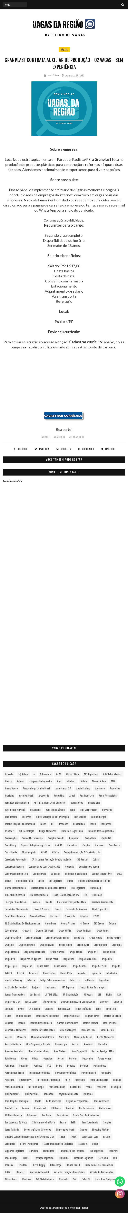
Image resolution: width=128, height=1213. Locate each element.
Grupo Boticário (13, 937)
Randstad (48, 1094)
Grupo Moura (76, 952)
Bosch (43, 824)
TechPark (113, 1150)
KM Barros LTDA (12, 1001)
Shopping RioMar (100, 1129)
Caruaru (99, 845)
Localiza (49, 1008)
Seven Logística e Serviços (37, 1129)
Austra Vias (94, 802)
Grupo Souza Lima (88, 959)
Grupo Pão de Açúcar (30, 959)
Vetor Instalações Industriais (69, 1172)
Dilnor (70, 880)
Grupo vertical (99, 966)
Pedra (59, 1065)
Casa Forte (114, 845)
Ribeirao (70, 1108)
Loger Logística (83, 1008)
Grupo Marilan (12, 952)
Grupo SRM (107, 959)
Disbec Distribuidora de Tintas (94, 880)
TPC (115, 1158)
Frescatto (70, 916)
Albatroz (71, 781)
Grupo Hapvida (47, 944)
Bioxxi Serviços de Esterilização (52, 816)
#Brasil (46, 437)
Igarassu (96, 973)
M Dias (8, 1015)
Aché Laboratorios (112, 774)
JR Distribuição (70, 994)
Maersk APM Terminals (47, 1015)
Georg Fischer (68, 923)
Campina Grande (56, 838)
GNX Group (99, 923)
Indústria (89, 980)
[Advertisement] (64, 383)
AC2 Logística (91, 774)
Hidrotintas (49, 973)
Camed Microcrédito (32, 838)
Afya (59, 781)
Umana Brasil (73, 1165)
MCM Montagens (68, 1030)
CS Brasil (55, 873)
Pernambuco (99, 1065)
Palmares (9, 1065)
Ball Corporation (88, 809)
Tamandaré (48, 1150)
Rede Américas (53, 1101)
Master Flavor (110, 1023)
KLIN (119, 994)
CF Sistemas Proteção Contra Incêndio (51, 859)
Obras (24, 1058)
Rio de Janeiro (86, 1108)
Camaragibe (11, 838)
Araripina (9, 795)
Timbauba (64, 1158)
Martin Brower (90, 1023)
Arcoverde (44, 795)
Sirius (62, 1136)
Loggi (98, 1008)
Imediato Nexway (13, 980)
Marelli (21, 1023)
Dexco (41, 880)
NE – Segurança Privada (38, 1044)
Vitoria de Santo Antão (102, 1172)
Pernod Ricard (88, 1072)
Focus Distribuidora (15, 916)
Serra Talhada (12, 1129)
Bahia (72, 809)
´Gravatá (9, 774)
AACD (58, 774)
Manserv (9, 1023)
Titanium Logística (83, 1158)
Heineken (33, 973)
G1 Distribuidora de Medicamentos (22, 923)
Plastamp (80, 1079)
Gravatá (26, 930)
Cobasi (96, 859)
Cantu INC (106, 838)
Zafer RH (85, 1179)
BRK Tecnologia (26, 831)
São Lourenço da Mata (43, 1122)
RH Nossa (56, 1108)
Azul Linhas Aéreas (55, 809)
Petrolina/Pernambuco (48, 1079)
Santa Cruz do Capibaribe (86, 1115)
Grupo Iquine (65, 944)
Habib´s (8, 973)
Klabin (109, 994)
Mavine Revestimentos (43, 1030)
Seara (63, 1122)
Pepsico (71, 1065)
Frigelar (84, 916)
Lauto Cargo (31, 1001)
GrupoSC (116, 966)
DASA (119, 873)
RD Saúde (88, 1094)
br (52, 824)
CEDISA (55, 852)
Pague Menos (104, 1058)
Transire (9, 1165)
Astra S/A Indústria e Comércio (50, 802)
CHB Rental (82, 859)
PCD (49, 1065)
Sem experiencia (90, 1122)
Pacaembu (87, 1058)
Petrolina (9, 1079)
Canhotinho (90, 838)
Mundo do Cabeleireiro (42, 1037)
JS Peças (88, 994)
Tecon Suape (11, 1158)
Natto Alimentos (105, 1037)
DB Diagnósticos (24, 880)
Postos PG (75, 1087)
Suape (95, 1143)
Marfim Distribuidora (41, 1023)
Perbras (84, 1065)
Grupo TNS (27, 966)
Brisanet (9, 831)
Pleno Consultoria (99, 1079)
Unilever (21, 1172)
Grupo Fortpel (114, 937)
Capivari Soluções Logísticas (35, 845)
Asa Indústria (87, 795)
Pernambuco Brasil (14, 1072)
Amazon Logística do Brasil (36, 788)
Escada (48, 902)
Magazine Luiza (72, 1015)
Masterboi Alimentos (15, 1030)
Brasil (64, 49)
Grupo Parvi (52, 959)
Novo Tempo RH (79, 1051)
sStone (106, 1136)
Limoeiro (104, 1001)
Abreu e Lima (72, 774)
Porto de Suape (36, 1087)
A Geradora (45, 774)
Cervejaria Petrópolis (16, 859)
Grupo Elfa (79, 937)
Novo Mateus (60, 1051)
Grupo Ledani (100, 944)
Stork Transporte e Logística (58, 1143)
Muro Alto (64, 1037)
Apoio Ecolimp (83, 788)
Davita (8, 880)
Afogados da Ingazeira (40, 781)
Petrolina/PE (25, 1079)
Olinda (35, 1058)
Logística (111, 1008)
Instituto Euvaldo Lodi (16, 987)
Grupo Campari (33, 937)
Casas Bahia (11, 852)
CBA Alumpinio (29, 852)
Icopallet (82, 973)
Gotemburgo (11, 930)
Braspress (106, 824)
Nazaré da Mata (13, 1044)
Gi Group (84, 923)
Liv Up (21, 1008)
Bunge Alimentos (47, 831)
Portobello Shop (57, 1087)
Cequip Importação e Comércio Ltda (82, 852)
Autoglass (35, 809)
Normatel (88, 1044)
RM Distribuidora (13, 1115)
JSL (99, 994)
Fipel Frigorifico (100, 909)
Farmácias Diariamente (17, 909)
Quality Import (12, 1094)
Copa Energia (39, 873)
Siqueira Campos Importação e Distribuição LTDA (29, 1136)
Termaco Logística (44, 1158)
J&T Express (67, 987)
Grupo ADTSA (65, 930)
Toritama (103, 1158)
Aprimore (100, 788)
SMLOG (73, 1136)
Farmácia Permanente (102, 902)
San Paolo (46, 1115)
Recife (38, 1101)
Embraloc (97, 895)
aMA (113, 781)
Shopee (83, 1129)
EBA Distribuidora (39, 895)
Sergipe (107, 1122)
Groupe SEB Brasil (44, 930)
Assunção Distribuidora (17, 802)
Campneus (74, 838)
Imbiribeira (111, 973)
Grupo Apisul (103, 930)
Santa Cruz (62, 1115)
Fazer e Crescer (42, 909)
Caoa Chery (10, 845)
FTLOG (96, 916)
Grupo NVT (93, 952)
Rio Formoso (105, 1108)
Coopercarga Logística (16, 873)
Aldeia (84, 781)
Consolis (69, 866)
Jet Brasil (35, 994)
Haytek (20, 973)
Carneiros (72, 845)
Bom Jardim (80, 816)
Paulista (38, 1065)
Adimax (20, 781)
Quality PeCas (32, 1094)
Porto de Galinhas (14, 1087)
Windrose (26, 1179)
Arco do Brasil (26, 795)
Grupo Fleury (95, 937)
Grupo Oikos (109, 952)
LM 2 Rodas (34, 1008)
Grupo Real (68, 959)
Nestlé (75, 1044)
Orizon (61, 1058)
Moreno (8, 1037)
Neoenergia (61, 1044)
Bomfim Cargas (98, 816)
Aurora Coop (77, 802)
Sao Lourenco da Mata (16, 1122)
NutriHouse (10, 1058)
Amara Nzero (11, 788)
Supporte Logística (14, 1150)
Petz (67, 1079)
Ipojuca (36, 987)
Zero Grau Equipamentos (107, 1179)
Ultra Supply (39, 1165)
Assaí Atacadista (108, 795)
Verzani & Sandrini (39, 1172)
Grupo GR (9, 944)
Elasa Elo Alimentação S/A (66, 895)
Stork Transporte (29, 1143)
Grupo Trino (43, 966)
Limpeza (118, 1001)
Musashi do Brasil (83, 1037)
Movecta (21, 1037)
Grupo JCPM (83, 944)
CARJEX (58, 845)
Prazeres (101, 1087)
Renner (25, 1108)
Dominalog (95, 888)
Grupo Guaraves (27, 944)
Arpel (72, 795)
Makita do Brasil (112, 1015)
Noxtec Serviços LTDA (103, 1051)
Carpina (86, 845)
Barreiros (107, 809)
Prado (89, 1087)
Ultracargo (55, 1165)
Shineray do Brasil (65, 1129)
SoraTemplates (59, 1207)
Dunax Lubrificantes (15, 895)
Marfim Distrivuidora (67, 1023)
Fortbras (55, 916)
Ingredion (104, 980)
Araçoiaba (115, 788)
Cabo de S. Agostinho (72, 831)
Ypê (74, 1179)
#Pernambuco (76, 437)
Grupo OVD (10, 959)
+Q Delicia (23, 774)
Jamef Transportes (15, 994)
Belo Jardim (11, 816)
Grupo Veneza (80, 966)
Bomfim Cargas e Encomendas (20, 824)
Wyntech (63, 1179)
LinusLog (9, 1008)
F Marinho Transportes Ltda (71, 902)
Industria (75, 980)
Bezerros (26, 816)
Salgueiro (32, 1115)
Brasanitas (79, 824)
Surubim (33, 1150)
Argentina (59, 795)
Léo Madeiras (49, 1001)
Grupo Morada (57, 952)
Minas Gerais (107, 1030)
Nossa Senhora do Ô (39, 1051)
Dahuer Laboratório (102, 873)
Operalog (47, 1058)
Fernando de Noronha (76, 909)
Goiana (112, 923)
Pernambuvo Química (65, 1072)
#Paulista (59, 437)
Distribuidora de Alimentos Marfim (48, 888)
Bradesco (63, 824)
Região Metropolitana (77, 1101)
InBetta (31, 980)
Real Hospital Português (17, 1101)
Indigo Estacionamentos (52, 980)
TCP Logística (97, 1150)
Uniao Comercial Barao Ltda (99, 1165)
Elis (85, 895)
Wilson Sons (11, 1179)
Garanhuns (50, 923)
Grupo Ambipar (84, 930)
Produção (116, 1087)
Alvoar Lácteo (99, 781)
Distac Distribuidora (15, 888)
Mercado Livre (88, 1030)
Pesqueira (106, 1072)
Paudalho (24, 1065)
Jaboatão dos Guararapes (92, 987)
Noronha (102, 1044)
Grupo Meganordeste (34, 952)
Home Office (66, 973)
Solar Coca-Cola (90, 1136)
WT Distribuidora (45, 1179)
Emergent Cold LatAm (16, 902)
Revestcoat (40, 1108)
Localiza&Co (64, 1008)
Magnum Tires (92, 1015)
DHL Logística (55, 880)
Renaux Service (101, 1101)
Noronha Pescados (14, 1051)
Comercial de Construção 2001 (44, 866)
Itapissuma (50, 987)
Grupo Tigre (11, 966)
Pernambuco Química (39, 1072)
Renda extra (11, 1108)
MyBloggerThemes (79, 1207)
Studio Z (82, 1143)
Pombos (117, 1079)
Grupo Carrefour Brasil (57, 937)
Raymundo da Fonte (68, 1094)
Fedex (58, 909)
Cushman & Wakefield (76, 873)
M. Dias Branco (23, 1015)
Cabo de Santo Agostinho (101, 831)
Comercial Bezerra (14, 866)
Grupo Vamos (61, 966)
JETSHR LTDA (51, 994)
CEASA (44, 852)
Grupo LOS (117, 944)
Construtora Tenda (89, 866)
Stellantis (10, 1143)
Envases (36, 902)
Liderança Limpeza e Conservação (78, 1001)
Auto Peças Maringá (15, 809)
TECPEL (26, 1158)
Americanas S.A (63, 788)
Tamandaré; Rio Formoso (72, 1150)
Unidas (8, 1172)
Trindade (23, 1165)
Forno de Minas (37, 916)
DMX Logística (78, 888)
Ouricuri (73, 1058)
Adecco (8, 781)
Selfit (74, 1122)
